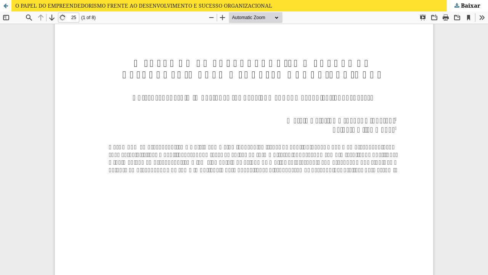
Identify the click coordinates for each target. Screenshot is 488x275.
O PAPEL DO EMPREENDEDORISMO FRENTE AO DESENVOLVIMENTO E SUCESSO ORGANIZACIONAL (143, 5)
